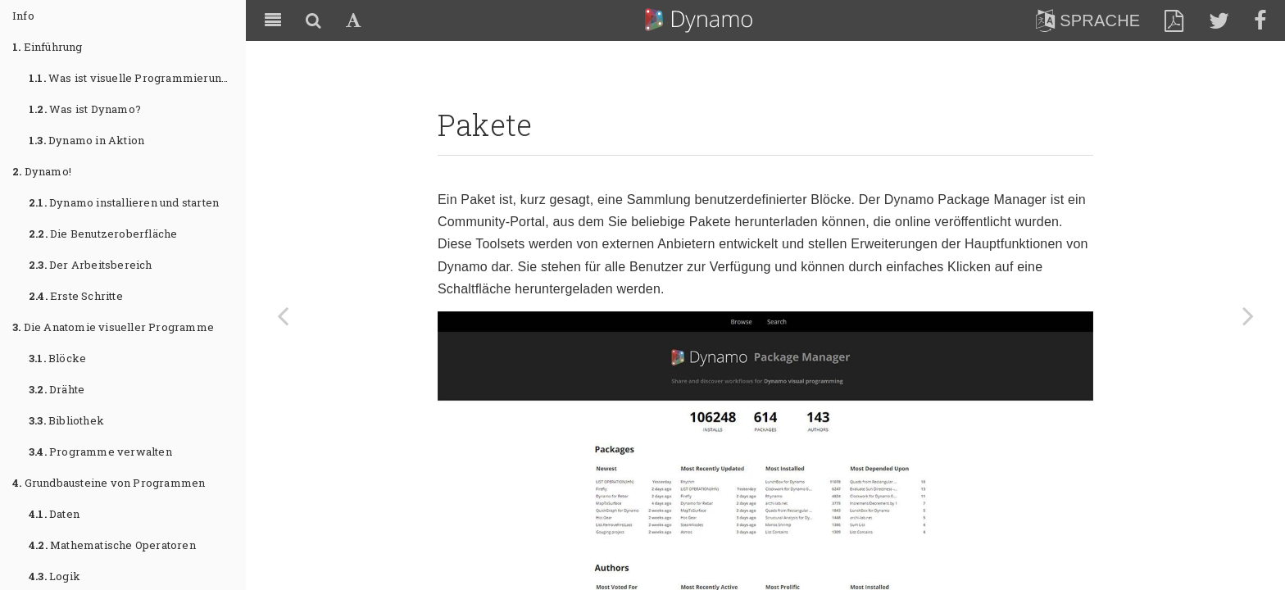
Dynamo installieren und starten (124, 202)
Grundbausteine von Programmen (108, 482)
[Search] (313, 20)
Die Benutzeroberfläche (103, 233)
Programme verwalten (100, 451)
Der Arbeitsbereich (90, 264)
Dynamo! (41, 171)
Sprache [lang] (1088, 20)
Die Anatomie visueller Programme (113, 327)
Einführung (47, 46)
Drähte (56, 389)
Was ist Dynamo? (85, 109)
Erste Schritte (76, 295)
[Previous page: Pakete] (283, 315)
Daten (54, 513)
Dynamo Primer (699, 20)
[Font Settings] (354, 20)
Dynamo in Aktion (86, 140)
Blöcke (57, 358)
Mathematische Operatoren (112, 545)
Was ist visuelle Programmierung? (131, 77)
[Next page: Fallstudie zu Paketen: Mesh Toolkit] (1248, 315)
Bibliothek (66, 420)
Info (23, 15)
